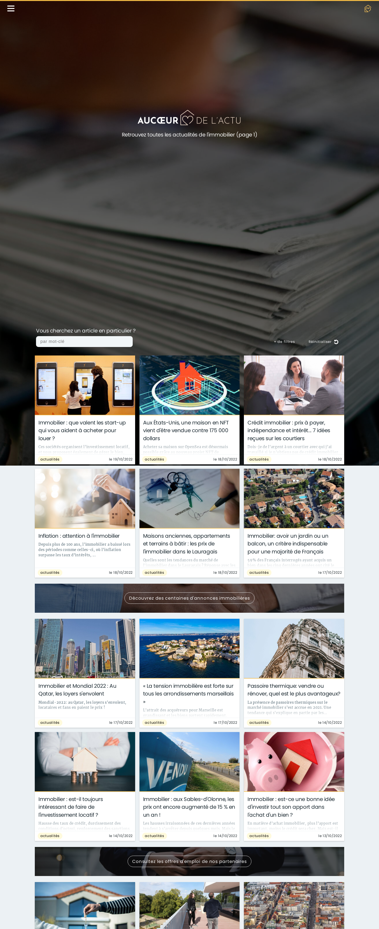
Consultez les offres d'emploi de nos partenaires (189, 861)
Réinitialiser (324, 341)
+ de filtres (284, 341)
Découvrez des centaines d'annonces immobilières (189, 598)
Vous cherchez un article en (86, 330)
